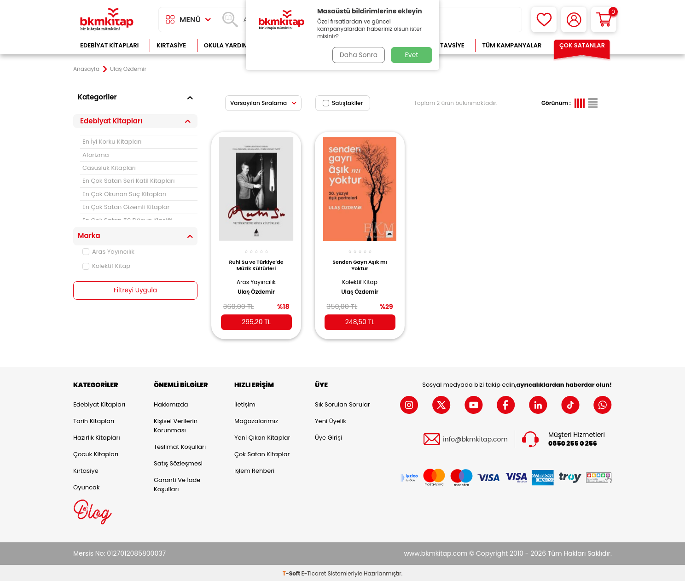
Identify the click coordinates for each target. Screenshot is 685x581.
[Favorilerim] (544, 19)
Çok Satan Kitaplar (262, 452)
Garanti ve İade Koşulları (177, 483)
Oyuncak (86, 486)
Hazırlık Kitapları (96, 436)
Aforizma (95, 155)
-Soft (292, 572)
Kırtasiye (171, 45)
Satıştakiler (343, 103)
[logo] (106, 19)
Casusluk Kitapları (109, 167)
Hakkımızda (171, 403)
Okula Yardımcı (229, 45)
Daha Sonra (358, 54)
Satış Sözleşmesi (178, 462)
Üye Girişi (328, 436)
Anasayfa (86, 69)
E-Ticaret (314, 572)
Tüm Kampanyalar (511, 45)
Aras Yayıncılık (108, 251)
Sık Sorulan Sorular (342, 403)
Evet (411, 54)
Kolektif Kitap (106, 265)
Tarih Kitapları (93, 419)
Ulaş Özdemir (256, 288)
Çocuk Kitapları (95, 452)
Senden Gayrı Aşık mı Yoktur (359, 262)
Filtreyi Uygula (135, 290)
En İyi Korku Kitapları (111, 141)
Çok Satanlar (582, 45)
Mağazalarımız (256, 419)
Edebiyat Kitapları (109, 45)
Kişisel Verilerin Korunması (175, 424)
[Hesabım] (573, 19)
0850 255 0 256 (572, 442)
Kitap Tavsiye (443, 45)
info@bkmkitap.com (475, 438)
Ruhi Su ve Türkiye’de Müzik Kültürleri (256, 262)
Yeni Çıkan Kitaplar (262, 436)
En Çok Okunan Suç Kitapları (124, 194)
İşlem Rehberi (254, 469)
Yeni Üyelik (330, 419)
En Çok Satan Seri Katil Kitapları (128, 180)
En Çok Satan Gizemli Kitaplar (125, 207)
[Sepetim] (603, 19)
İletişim (244, 403)
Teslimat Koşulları (180, 445)
